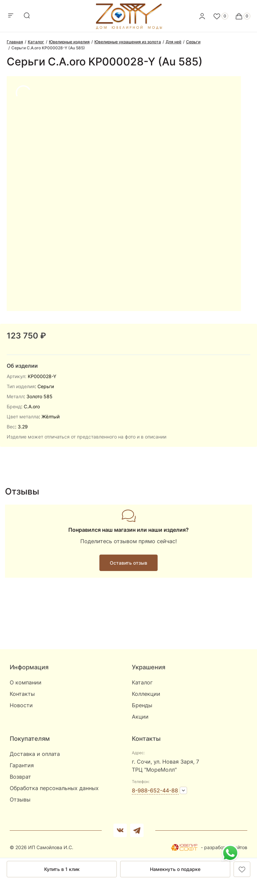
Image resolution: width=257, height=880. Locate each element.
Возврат (20, 776)
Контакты (22, 693)
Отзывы (20, 799)
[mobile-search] (27, 15)
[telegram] (137, 830)
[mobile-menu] (11, 15)
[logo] (128, 27)
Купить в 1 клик (62, 869)
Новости (21, 705)
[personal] (202, 16)
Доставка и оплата (35, 753)
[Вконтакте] (120, 830)
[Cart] (242, 16)
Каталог (142, 682)
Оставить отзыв (128, 563)
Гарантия (22, 765)
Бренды (142, 705)
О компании (25, 682)
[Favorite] (220, 16)
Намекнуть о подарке (175, 869)
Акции (140, 716)
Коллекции (146, 693)
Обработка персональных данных (54, 788)
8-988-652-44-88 (155, 790)
